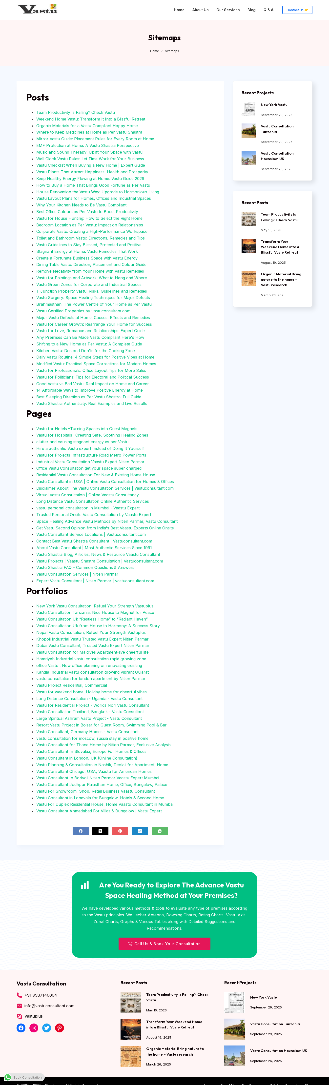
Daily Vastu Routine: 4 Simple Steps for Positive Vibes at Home (95, 357)
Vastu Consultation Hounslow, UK (278, 1050)
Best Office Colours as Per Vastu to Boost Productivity (87, 211)
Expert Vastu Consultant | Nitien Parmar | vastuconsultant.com (95, 580)
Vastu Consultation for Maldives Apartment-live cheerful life (92, 652)
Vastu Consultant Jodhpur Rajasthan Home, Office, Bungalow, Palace (101, 784)
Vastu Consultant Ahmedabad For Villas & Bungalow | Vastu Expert (99, 810)
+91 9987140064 (40, 995)
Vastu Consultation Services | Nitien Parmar (77, 574)
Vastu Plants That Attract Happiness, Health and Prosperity (92, 171)
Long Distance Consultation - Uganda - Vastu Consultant (89, 698)
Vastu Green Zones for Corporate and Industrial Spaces (89, 284)
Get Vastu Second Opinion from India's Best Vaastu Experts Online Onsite (105, 527)
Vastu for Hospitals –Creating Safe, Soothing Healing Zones (92, 435)
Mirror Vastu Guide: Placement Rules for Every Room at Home (95, 138)
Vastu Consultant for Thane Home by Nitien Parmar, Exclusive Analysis (103, 744)
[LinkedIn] (140, 831)
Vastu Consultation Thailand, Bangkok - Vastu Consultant (90, 711)
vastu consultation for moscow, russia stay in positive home (92, 738)
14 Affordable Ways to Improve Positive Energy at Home (89, 390)
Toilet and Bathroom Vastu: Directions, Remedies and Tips (90, 238)
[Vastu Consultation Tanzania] (249, 130)
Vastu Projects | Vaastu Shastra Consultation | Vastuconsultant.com (99, 561)
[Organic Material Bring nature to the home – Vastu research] (249, 278)
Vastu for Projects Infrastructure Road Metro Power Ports (91, 455)
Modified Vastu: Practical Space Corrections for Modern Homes (96, 363)
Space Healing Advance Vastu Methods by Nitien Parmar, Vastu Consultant (107, 521)
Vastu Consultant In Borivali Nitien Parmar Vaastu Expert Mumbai (97, 777)
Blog (251, 10)
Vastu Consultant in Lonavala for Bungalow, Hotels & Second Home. (100, 797)
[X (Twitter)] (100, 831)
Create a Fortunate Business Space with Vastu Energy (87, 258)
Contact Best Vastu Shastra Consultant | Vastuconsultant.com (94, 541)
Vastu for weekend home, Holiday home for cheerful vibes (91, 691)
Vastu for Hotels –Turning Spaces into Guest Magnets (86, 428)
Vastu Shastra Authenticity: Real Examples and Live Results (91, 403)
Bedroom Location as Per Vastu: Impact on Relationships (89, 224)
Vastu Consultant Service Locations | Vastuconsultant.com (91, 534)
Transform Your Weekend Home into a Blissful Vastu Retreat (280, 247)
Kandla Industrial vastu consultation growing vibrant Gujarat (92, 672)
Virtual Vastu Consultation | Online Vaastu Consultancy (87, 494)
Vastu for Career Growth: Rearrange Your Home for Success (94, 324)
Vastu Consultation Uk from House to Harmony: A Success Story (98, 625)
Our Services (228, 10)
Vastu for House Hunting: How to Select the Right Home (89, 218)
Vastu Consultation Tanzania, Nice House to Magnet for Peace (95, 612)
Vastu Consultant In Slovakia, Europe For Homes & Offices (91, 751)
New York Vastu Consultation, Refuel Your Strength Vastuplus (94, 605)
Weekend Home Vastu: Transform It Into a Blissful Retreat (90, 119)
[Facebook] (81, 831)
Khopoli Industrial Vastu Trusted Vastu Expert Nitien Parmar (92, 639)
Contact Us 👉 (297, 10)
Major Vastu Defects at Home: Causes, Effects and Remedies (93, 317)
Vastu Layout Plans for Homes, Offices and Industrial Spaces (93, 198)
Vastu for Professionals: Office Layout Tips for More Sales (91, 370)
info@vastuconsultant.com (49, 1005)
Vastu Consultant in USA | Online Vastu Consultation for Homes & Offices (105, 481)
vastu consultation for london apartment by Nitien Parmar (90, 678)
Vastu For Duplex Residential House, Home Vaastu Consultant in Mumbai (104, 804)
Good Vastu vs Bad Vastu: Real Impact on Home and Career (92, 383)
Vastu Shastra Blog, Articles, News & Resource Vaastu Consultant (98, 554)
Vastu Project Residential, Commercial (71, 685)
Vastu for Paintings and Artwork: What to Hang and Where (91, 277)
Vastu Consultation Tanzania (275, 1024)
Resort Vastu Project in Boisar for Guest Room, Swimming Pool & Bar (101, 725)
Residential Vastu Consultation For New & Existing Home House (95, 474)
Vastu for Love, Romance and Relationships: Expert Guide (90, 330)
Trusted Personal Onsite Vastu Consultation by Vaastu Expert (93, 514)
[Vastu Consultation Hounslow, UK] (249, 158)
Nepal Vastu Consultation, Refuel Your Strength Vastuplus (91, 632)
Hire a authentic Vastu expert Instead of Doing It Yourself (90, 448)
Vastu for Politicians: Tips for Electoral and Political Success (92, 377)
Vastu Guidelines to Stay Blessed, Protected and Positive (89, 244)
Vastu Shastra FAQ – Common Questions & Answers (85, 567)
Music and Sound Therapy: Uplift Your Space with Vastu (89, 152)
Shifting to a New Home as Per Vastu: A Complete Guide (89, 344)
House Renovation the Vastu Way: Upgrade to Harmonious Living (97, 191)
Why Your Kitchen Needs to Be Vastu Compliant (81, 204)
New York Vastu (274, 104)
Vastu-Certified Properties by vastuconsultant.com (83, 310)
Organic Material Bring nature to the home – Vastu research (281, 279)
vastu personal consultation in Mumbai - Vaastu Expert (88, 507)
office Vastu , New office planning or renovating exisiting (89, 665)
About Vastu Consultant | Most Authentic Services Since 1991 (94, 547)
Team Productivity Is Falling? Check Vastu (75, 112)
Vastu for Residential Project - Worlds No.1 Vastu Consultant (92, 705)
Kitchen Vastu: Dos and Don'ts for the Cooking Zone (85, 350)
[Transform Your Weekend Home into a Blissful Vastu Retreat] (249, 246)
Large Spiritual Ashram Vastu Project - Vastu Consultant (89, 718)
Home (179, 10)
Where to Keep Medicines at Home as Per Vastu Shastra (89, 132)
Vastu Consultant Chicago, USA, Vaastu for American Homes (94, 771)
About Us (200, 10)
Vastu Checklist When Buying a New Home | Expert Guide (90, 165)
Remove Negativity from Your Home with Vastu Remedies (90, 271)
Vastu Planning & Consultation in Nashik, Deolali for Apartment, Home (102, 764)
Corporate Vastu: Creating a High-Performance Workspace (91, 231)
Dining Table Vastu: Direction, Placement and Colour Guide (91, 264)
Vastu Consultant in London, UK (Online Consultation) (86, 758)
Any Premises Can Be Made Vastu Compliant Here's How (90, 337)
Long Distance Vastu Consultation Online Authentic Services (92, 501)
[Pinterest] (120, 831)
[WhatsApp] (160, 831)
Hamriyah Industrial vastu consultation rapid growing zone (91, 658)
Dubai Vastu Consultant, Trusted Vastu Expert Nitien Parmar (92, 645)
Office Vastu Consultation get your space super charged (89, 468)
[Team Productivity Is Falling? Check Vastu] (249, 219)
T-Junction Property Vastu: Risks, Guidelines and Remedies (91, 291)
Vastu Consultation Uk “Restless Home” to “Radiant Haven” (92, 619)
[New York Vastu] (249, 109)
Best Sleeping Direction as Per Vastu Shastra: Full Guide (88, 396)
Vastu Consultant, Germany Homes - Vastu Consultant (87, 731)
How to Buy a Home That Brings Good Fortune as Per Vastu (93, 185)
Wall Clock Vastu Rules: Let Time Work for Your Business (90, 158)
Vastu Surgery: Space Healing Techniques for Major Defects (93, 297)
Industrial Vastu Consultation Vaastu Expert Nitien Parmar (90, 461)
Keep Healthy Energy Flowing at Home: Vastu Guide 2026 (90, 178)
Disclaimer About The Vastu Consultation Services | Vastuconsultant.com (105, 488)
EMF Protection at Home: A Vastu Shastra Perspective (87, 145)
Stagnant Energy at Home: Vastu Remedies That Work (87, 251)
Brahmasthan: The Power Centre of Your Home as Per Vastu (94, 304)
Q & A (268, 10)
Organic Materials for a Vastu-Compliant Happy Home (87, 125)
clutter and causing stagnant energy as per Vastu (82, 441)
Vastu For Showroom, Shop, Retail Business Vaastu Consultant (95, 791)
